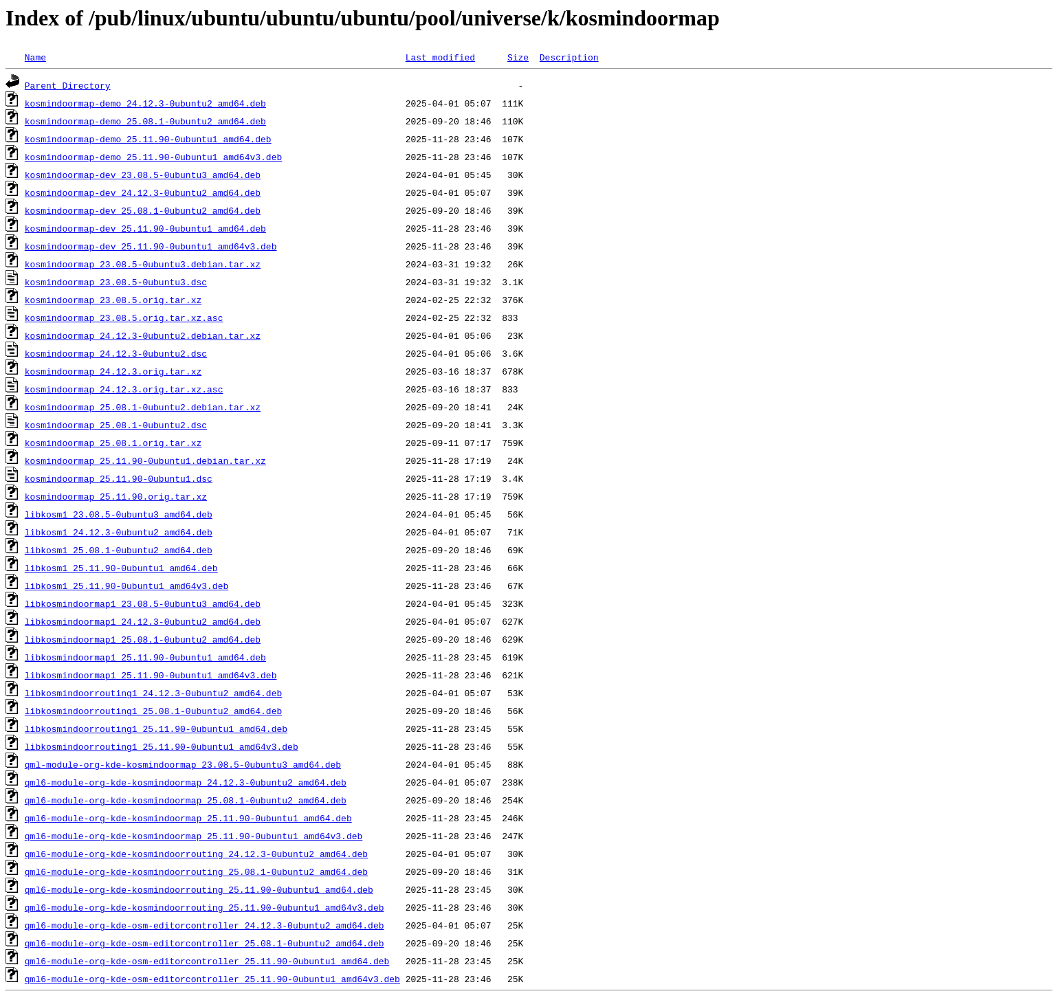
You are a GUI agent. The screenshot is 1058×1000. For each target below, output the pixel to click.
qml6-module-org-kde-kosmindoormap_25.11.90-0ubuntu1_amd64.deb (188, 818)
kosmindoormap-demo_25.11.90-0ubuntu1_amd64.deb (148, 139)
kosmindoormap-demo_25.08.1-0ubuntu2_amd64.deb (145, 121)
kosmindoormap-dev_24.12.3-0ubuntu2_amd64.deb (143, 192)
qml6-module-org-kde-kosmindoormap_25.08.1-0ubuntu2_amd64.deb (185, 800)
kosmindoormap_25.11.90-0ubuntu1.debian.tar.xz (145, 460)
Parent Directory (68, 85)
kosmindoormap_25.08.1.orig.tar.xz (113, 442)
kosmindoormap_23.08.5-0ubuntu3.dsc (116, 282)
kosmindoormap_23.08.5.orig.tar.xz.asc (124, 317)
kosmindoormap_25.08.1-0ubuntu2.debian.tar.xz (143, 407)
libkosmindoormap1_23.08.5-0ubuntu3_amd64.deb (143, 603)
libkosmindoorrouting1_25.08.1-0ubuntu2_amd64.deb (153, 710)
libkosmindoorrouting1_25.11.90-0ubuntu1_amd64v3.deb (161, 746)
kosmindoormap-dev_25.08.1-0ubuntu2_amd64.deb (143, 210)
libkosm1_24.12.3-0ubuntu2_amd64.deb (118, 532)
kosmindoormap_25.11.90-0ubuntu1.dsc (118, 478)
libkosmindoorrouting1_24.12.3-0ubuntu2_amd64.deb (153, 693)
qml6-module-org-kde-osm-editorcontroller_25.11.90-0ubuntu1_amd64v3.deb (212, 979)
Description (569, 57)
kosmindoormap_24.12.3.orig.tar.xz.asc (124, 389)
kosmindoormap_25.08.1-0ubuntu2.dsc (116, 425)
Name (35, 57)
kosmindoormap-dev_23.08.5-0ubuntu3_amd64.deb (143, 174)
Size (518, 57)
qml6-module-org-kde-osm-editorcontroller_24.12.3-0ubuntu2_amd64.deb (204, 925)
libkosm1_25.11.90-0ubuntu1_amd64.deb (121, 568)
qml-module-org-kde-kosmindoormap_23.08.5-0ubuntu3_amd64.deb (183, 764)
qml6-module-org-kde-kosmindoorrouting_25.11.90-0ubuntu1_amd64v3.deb (204, 907)
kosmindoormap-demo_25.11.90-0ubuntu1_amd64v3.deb (153, 157)
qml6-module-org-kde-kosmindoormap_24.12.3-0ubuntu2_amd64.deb (185, 782)
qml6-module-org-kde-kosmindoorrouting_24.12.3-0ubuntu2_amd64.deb (196, 853)
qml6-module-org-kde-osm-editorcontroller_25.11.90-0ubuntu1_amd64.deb (207, 961)
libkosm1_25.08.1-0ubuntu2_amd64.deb (118, 550)
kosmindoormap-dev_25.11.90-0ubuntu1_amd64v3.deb (151, 246)
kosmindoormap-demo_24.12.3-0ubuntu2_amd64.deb (145, 103)
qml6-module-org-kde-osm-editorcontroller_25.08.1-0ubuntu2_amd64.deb (204, 943)
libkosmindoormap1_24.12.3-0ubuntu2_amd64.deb (143, 621)
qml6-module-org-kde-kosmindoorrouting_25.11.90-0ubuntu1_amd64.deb (199, 889)
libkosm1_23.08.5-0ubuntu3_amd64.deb (118, 514)
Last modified (440, 57)
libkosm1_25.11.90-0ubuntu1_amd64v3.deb (126, 585)
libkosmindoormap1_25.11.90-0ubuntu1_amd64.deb (145, 657)
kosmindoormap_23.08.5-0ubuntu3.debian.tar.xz (143, 264)
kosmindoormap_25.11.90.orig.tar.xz (116, 496)
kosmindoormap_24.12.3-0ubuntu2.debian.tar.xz (143, 335)
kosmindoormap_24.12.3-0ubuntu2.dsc (116, 353)
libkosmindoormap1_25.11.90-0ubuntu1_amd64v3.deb (151, 675)
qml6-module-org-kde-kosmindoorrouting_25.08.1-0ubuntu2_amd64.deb (196, 871)
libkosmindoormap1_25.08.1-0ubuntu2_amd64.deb (143, 639)
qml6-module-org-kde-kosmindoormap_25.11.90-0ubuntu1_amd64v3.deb (193, 836)
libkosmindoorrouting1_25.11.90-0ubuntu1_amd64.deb (156, 728)
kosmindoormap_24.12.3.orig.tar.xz (113, 371)
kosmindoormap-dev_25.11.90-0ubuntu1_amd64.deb (145, 228)
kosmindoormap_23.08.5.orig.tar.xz (113, 299)
